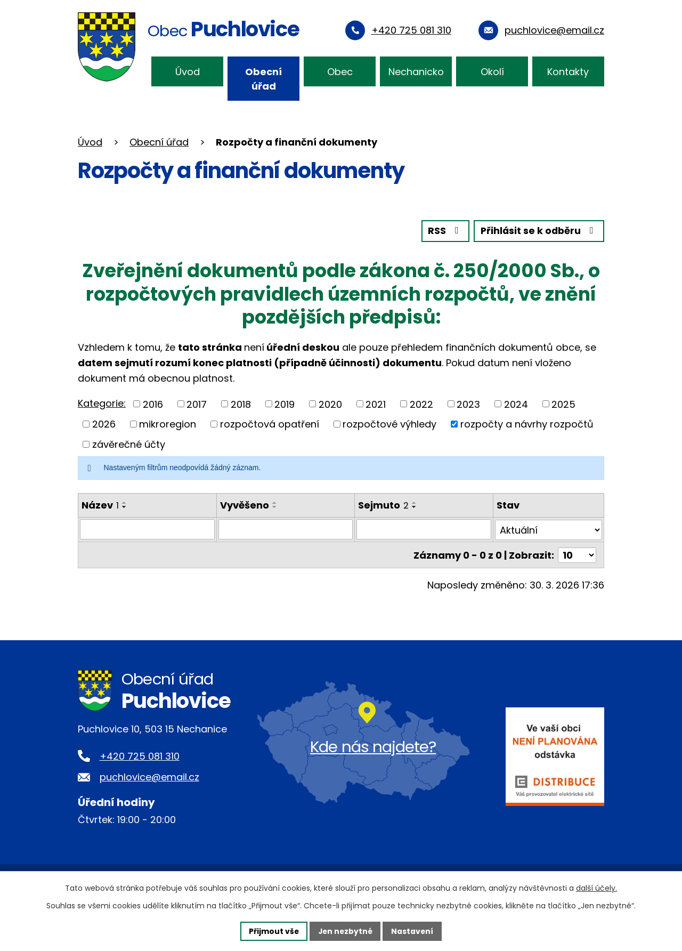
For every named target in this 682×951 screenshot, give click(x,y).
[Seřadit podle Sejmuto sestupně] (414, 506)
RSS (442, 231)
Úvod (187, 71)
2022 (421, 403)
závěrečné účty (128, 443)
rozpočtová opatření (269, 424)
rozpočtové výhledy (389, 424)
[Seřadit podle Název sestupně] (125, 506)
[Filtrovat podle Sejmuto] (423, 529)
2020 (330, 403)
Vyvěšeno (244, 504)
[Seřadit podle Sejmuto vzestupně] (414, 502)
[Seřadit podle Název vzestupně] (125, 502)
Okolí (492, 71)
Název (100, 504)
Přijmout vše (272, 930)
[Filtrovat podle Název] (147, 529)
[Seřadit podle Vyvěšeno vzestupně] (275, 502)
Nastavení (413, 930)
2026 (104, 424)
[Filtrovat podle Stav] (548, 529)
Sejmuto (383, 504)
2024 (516, 403)
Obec (340, 71)
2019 (284, 403)
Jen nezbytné (345, 930)
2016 (153, 403)
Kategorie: (102, 402)
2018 (241, 403)
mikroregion (167, 424)
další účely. (596, 888)
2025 (563, 403)
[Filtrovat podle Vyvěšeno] (285, 529)
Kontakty (568, 71)
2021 (376, 403)
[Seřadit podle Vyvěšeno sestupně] (275, 506)
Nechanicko (416, 71)
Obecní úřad (263, 79)
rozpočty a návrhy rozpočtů (527, 424)
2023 (468, 403)
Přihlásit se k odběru (538, 231)
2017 (196, 403)
